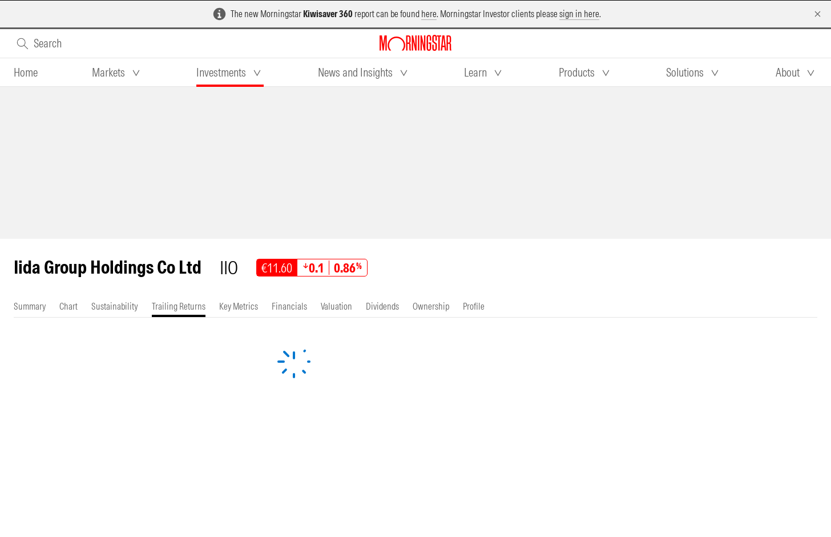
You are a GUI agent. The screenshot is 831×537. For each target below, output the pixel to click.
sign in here (579, 13)
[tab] (26, 72)
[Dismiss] (817, 14)
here (429, 13)
